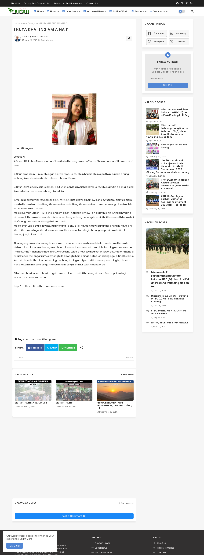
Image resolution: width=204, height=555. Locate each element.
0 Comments (126, 503)
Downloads (157, 11)
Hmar (52, 11)
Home (38, 11)
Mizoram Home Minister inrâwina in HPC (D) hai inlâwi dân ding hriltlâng (175, 112)
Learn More (26, 538)
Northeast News (93, 11)
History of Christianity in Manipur (169, 322)
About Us (16, 3)
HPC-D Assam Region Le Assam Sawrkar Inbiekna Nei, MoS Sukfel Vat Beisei (175, 184)
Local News (70, 11)
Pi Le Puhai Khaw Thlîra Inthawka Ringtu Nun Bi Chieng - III (114, 405)
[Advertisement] (77, 68)
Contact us (92, 3)
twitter (181, 41)
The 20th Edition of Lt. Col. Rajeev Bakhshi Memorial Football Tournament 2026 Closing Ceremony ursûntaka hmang (167, 166)
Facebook (36, 347)
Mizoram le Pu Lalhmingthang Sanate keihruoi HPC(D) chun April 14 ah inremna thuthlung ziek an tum (167, 131)
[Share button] (81, 347)
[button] (192, 11)
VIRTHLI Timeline (165, 547)
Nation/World (118, 11)
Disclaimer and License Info (68, 3)
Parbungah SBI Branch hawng (174, 146)
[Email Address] (168, 78)
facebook (159, 33)
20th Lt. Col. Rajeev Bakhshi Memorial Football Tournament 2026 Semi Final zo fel (173, 200)
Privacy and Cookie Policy (37, 3)
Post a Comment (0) (74, 516)
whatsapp (181, 33)
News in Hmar (102, 543)
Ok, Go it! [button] (15, 545)
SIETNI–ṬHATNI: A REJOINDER (31, 402)
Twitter (53, 347)
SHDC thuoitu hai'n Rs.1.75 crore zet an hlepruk (168, 312)
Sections (137, 11)
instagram (158, 41)
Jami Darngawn (30, 23)
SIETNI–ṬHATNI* (64, 402)
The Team (162, 552)
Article (30, 339)
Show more (127, 374)
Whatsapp (69, 347)
